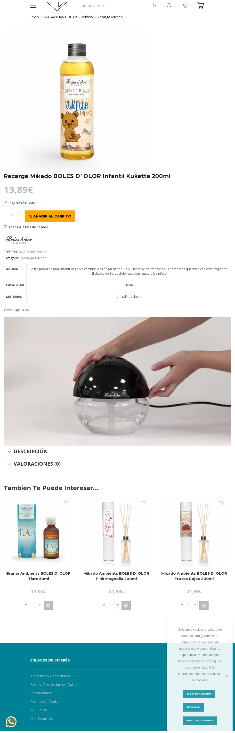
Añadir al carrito (52, 216)
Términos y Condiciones (51, 675)
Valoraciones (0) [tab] (34, 463)
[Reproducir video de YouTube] (117, 381)
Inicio (35, 17)
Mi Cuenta (39, 711)
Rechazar (193, 707)
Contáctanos (41, 693)
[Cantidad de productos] (12, 215)
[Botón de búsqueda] (154, 6)
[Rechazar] (226, 675)
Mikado (87, 17)
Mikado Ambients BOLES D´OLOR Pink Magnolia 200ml (116, 576)
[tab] (117, 451)
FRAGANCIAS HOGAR (60, 17)
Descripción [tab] (27, 451)
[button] (48, 605)
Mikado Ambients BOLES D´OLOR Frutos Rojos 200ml (194, 576)
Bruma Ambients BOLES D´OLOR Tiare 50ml (38, 576)
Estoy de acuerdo (200, 693)
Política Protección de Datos (55, 684)
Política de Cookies (47, 702)
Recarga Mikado (110, 17)
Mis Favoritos (42, 720)
